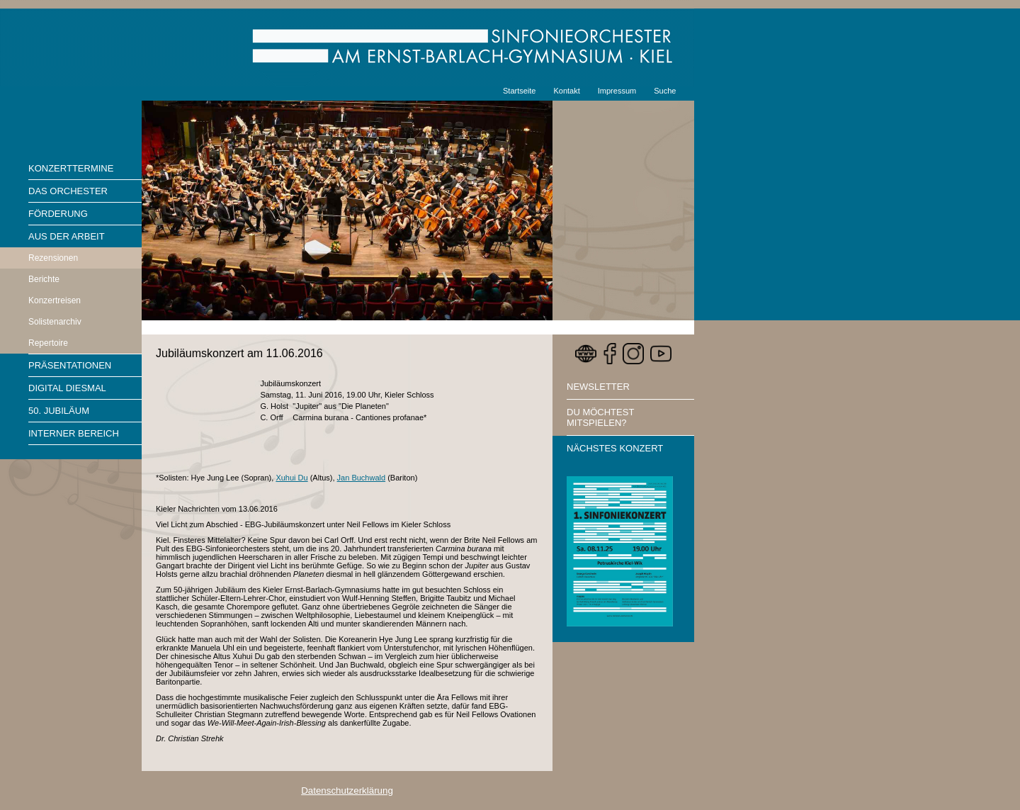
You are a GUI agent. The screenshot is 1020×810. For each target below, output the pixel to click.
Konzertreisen (54, 300)
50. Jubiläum (58, 410)
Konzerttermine (70, 168)
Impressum (617, 90)
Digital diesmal (67, 388)
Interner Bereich (73, 433)
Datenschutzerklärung (347, 790)
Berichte (44, 279)
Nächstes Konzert (615, 448)
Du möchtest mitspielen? (600, 417)
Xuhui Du (291, 477)
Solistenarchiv (54, 322)
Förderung (58, 213)
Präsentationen (69, 365)
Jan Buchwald (361, 477)
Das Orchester (68, 191)
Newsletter (598, 386)
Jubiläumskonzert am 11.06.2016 (239, 353)
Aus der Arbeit (66, 236)
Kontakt (566, 90)
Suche (665, 90)
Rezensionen (53, 258)
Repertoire (48, 343)
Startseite (519, 90)
